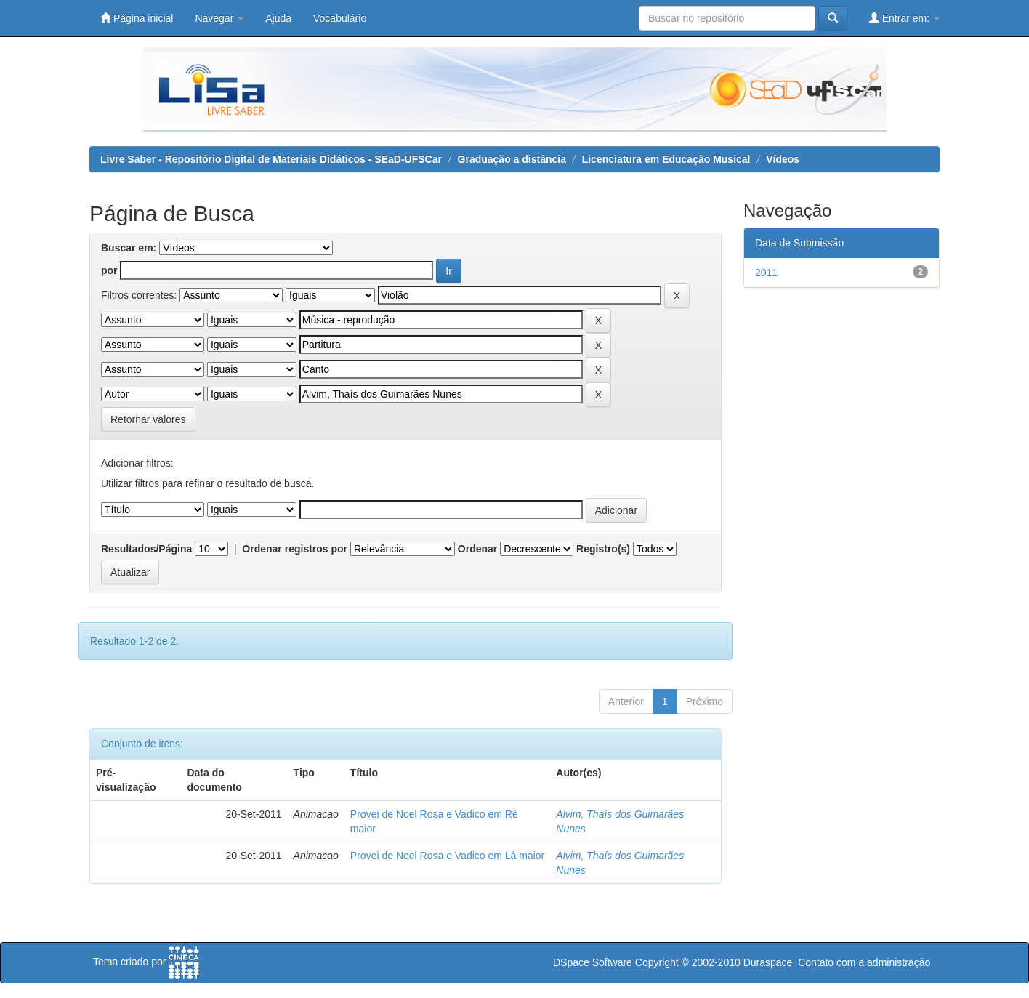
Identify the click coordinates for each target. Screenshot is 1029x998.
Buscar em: (128, 248)
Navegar (219, 18)
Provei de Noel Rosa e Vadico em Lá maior (447, 855)
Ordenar (477, 549)
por (109, 270)
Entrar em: (904, 18)
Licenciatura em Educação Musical (666, 159)
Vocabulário (339, 18)
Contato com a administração (864, 962)
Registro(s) (603, 549)
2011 (766, 272)
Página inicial (136, 18)
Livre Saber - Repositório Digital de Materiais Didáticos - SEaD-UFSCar (271, 159)
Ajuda (278, 18)
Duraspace (768, 962)
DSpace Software (592, 962)
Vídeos (782, 159)
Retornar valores (148, 419)
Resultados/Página (146, 549)
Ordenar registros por (294, 549)
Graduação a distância (512, 159)
